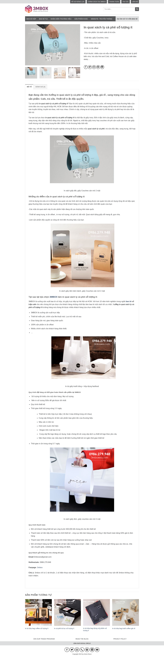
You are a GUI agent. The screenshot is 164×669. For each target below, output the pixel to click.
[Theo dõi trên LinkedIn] (92, 649)
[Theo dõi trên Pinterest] (87, 649)
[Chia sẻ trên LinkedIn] (102, 67)
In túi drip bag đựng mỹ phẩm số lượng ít (95, 629)
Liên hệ (135, 2)
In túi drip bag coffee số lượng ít (36, 628)
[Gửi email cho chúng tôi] (77, 649)
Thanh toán (114, 2)
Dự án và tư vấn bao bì (127, 19)
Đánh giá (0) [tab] (40, 87)
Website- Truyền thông (101, 19)
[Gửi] (137, 9)
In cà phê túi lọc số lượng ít (64, 628)
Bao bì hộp (31, 19)
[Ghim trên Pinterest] (98, 67)
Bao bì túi (43, 19)
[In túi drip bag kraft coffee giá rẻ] (125, 612)
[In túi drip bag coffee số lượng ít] (38, 612)
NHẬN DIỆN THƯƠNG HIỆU (61, 19)
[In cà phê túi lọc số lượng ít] (67, 612)
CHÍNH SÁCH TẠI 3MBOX (97, 2)
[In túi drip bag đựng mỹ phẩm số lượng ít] (96, 612)
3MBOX (53, 297)
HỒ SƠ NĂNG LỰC (77, 2)
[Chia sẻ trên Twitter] (90, 67)
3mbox (40, 567)
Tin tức (126, 2)
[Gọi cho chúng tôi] (82, 649)
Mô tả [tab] (29, 87)
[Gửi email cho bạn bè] (94, 67)
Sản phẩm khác (81, 19)
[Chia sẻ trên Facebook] (86, 67)
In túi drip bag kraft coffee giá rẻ (123, 628)
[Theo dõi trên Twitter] (72, 649)
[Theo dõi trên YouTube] (97, 649)
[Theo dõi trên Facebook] (67, 649)
